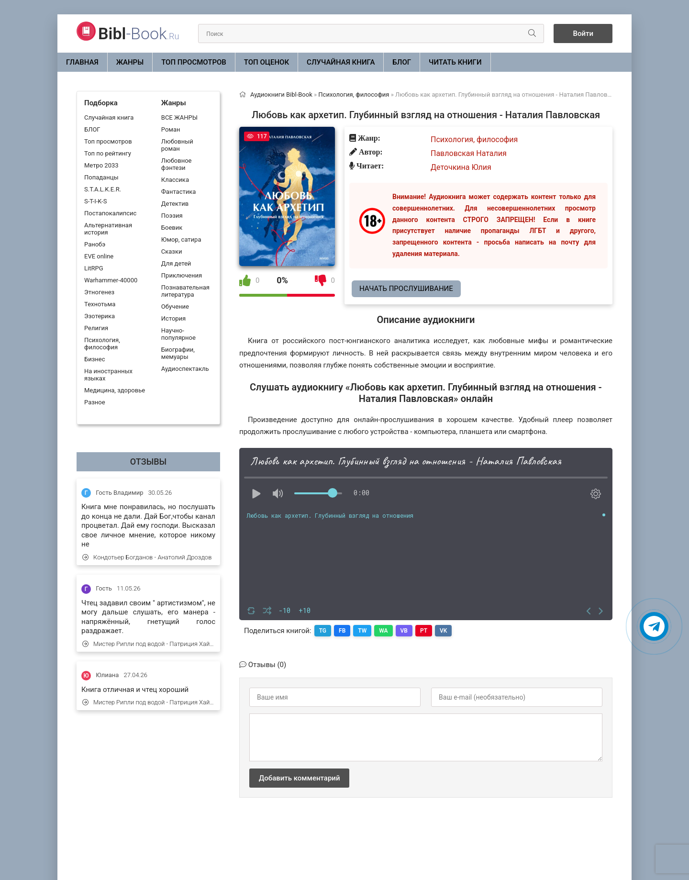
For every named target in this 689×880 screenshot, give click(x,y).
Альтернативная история (108, 229)
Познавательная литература (185, 291)
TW (362, 630)
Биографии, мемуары (178, 353)
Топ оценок (266, 62)
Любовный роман (177, 145)
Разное (94, 402)
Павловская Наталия (469, 153)
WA (383, 630)
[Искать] (532, 33)
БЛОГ (401, 62)
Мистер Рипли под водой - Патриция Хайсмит (148, 644)
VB (404, 630)
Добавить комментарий (299, 778)
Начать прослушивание (406, 288)
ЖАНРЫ (130, 62)
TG (322, 630)
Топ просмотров (193, 62)
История (173, 318)
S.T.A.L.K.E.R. (102, 189)
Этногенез (99, 292)
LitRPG (93, 268)
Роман (170, 129)
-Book (138, 33)
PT (423, 630)
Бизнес (94, 359)
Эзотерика (99, 316)
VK (443, 630)
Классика (175, 179)
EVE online (98, 256)
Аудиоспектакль (185, 368)
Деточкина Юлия (461, 167)
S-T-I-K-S (95, 201)
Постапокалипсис (110, 213)
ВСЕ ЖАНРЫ (179, 117)
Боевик (171, 227)
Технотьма (99, 304)
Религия (96, 328)
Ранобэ (94, 244)
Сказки (171, 251)
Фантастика (178, 191)
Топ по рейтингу (107, 153)
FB (342, 630)
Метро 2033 (101, 165)
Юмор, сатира (181, 239)
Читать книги (455, 62)
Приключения (181, 275)
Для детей (176, 263)
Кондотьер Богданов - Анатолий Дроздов (146, 557)
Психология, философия (102, 343)
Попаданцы (101, 177)
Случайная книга (341, 62)
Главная (82, 62)
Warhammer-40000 (110, 280)
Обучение (175, 306)
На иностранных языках (108, 375)
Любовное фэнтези (176, 164)
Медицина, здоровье (114, 390)
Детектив (175, 203)
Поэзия (172, 215)
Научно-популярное (178, 334)
